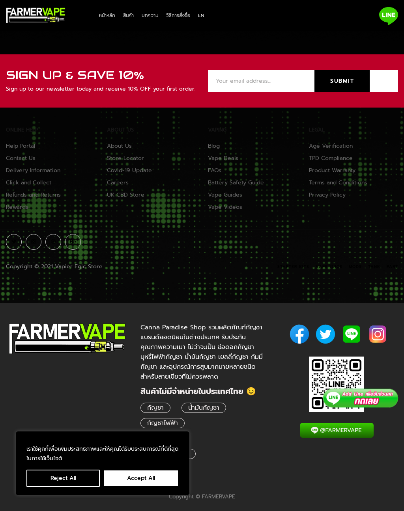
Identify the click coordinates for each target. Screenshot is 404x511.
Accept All (141, 478)
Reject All (63, 478)
